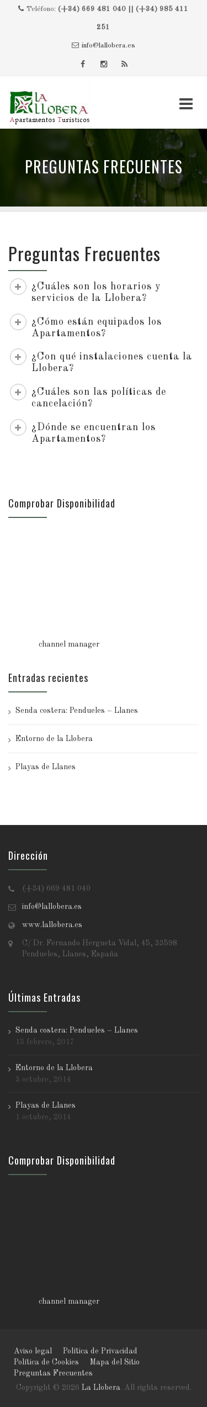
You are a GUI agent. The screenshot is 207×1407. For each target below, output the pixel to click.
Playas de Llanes (45, 767)
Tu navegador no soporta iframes (103, 583)
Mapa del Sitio (115, 1362)
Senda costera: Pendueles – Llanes (76, 711)
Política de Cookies (46, 1362)
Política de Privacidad (100, 1351)
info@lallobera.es (108, 45)
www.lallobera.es (52, 925)
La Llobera (101, 1388)
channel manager (69, 644)
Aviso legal (33, 1351)
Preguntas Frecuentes (53, 1373)
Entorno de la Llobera (54, 739)
